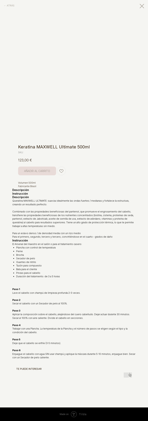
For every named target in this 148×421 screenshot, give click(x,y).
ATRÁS (10, 5)
